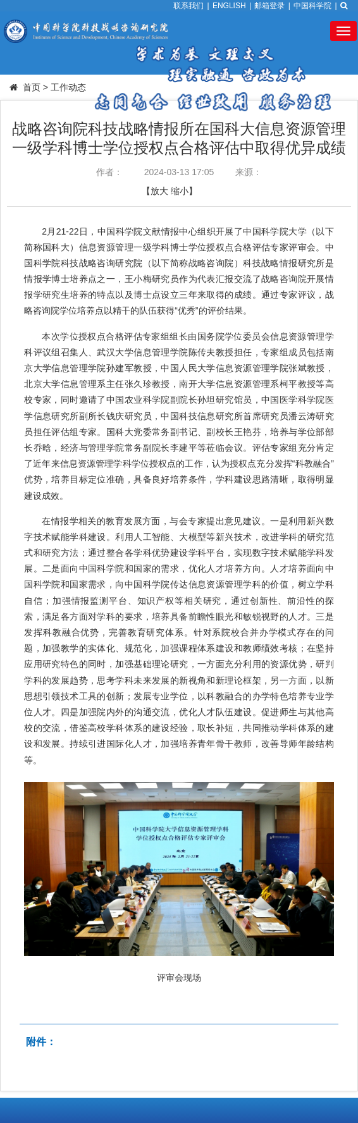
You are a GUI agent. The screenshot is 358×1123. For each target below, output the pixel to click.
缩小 (179, 191)
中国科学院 (312, 5)
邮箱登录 (269, 5)
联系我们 (188, 5)
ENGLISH (229, 5)
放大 (159, 191)
